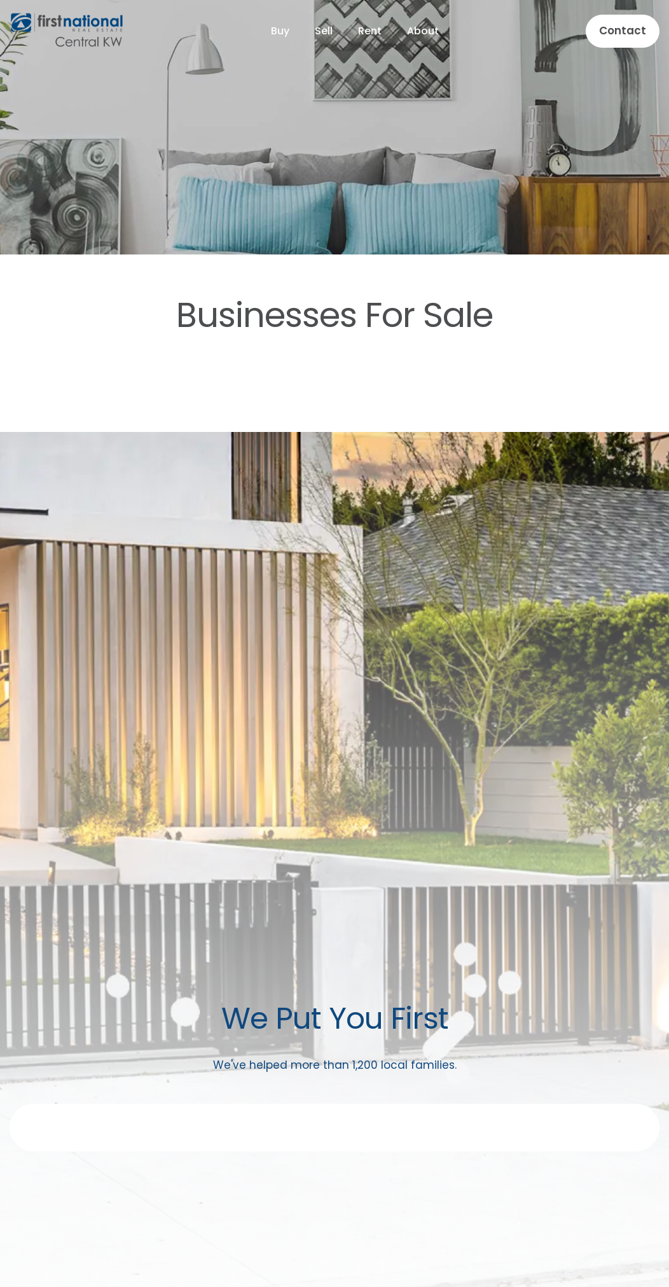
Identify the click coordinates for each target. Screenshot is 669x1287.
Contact (622, 30)
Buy (280, 31)
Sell (324, 31)
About (423, 31)
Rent (370, 31)
